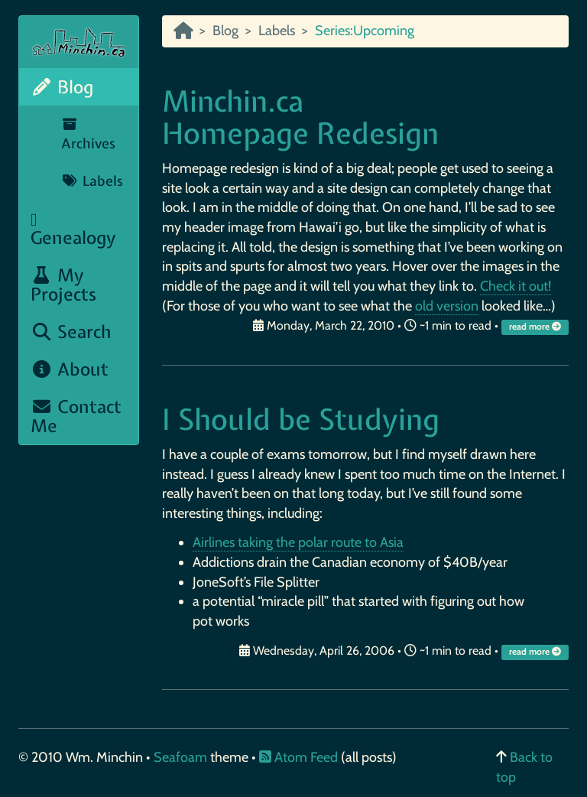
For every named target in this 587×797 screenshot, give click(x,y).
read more (536, 326)
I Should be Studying (300, 419)
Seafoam (182, 757)
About (70, 369)
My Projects (63, 284)
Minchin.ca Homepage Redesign (300, 117)
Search (71, 331)
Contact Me (76, 416)
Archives (88, 135)
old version (446, 306)
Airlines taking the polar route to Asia (298, 542)
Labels (92, 180)
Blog (62, 87)
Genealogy (73, 230)
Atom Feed (298, 757)
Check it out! (515, 286)
